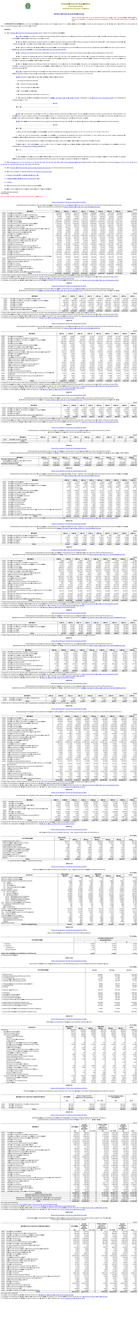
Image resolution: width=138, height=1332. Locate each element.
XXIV (61, 162)
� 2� (18, 114)
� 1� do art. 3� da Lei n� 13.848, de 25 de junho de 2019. (57, 278)
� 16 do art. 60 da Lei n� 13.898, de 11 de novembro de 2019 (100, 518)
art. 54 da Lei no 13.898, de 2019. (31, 146)
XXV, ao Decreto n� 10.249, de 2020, (75, 162)
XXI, (52, 162)
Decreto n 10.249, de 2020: (44, 171)
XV (9, 164)
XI (33, 162)
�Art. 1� (18, 36)
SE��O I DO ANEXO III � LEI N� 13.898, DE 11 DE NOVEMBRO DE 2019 (60, 290)
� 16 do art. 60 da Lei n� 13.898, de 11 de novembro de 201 (100, 280)
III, (18, 162)
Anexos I (117, 162)
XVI (11, 164)
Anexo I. (10, 182)
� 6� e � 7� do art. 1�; (31, 175)
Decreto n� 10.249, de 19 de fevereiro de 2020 (24, 33)
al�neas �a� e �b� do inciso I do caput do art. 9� (23, 178)
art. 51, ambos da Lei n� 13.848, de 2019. (72, 387)
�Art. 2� (19, 71)
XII (35, 162)
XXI (26, 164)
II (121, 162)
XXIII (58, 162)
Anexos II (14, 162)
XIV (41, 162)
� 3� (17, 121)
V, (126, 162)
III (122, 162)
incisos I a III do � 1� (14, 175)
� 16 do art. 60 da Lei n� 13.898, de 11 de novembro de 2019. (100, 316)
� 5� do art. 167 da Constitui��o (22, 49)
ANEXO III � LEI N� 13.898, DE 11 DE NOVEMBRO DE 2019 (82, 207)
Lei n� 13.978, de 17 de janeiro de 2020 (101, 98)
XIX (47, 162)
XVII (14, 164)
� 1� (17, 77)
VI (23, 162)
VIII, (28, 162)
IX (30, 162)
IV (19, 162)
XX (49, 162)
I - (16, 132)
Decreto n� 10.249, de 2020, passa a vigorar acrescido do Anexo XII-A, (31, 168)
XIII (38, 162)
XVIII (43, 162)
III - (17, 156)
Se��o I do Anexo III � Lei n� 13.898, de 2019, (64, 98)
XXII (55, 162)
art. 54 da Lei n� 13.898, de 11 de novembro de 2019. (50, 49)
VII (25, 162)
